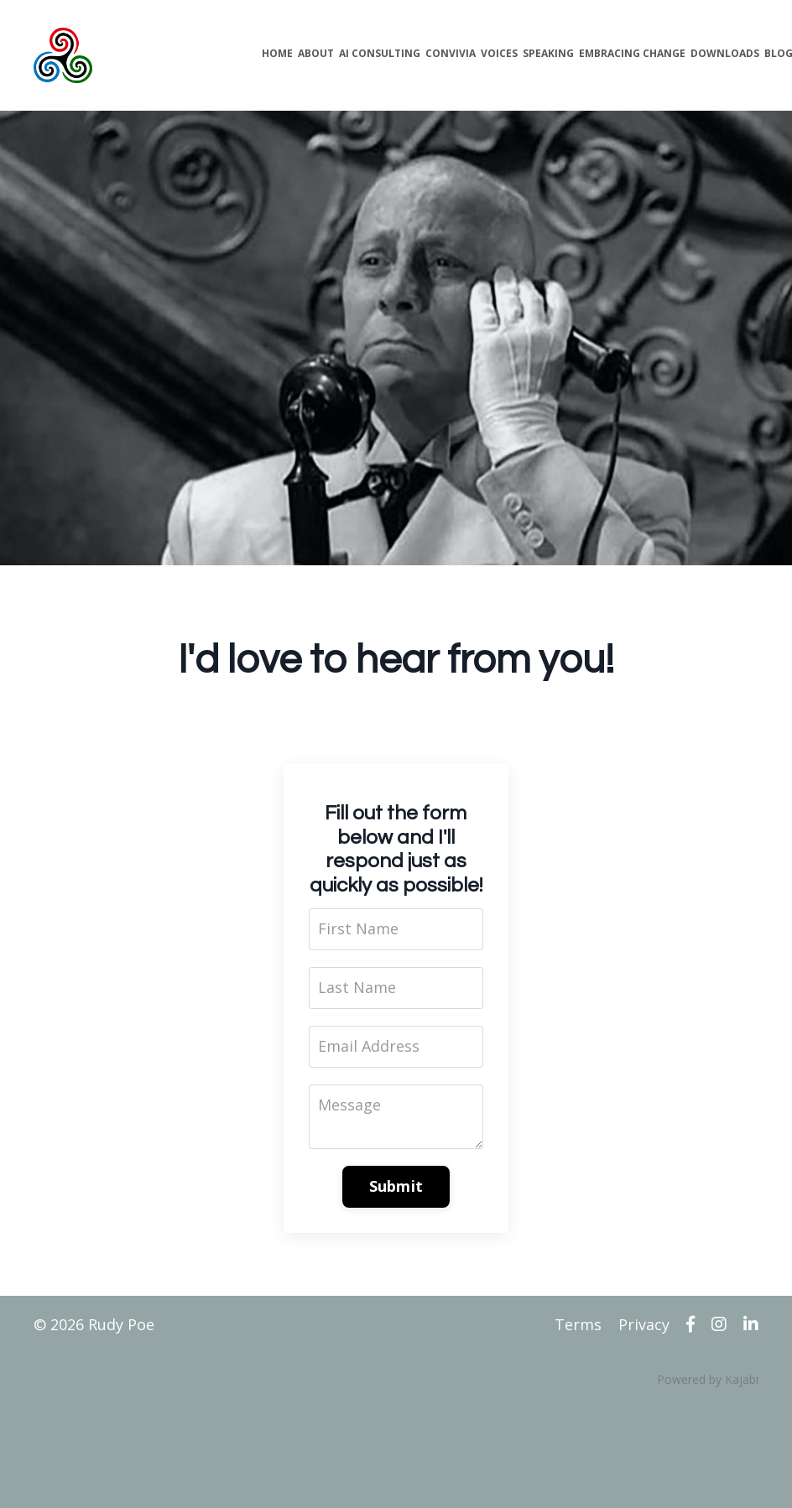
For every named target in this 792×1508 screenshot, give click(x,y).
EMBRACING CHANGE (632, 53)
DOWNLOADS (724, 53)
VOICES (499, 53)
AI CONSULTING (379, 53)
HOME (277, 53)
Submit (396, 1186)
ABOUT (316, 53)
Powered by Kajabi (707, 1379)
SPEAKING (548, 53)
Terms (578, 1324)
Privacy (644, 1324)
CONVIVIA (450, 53)
